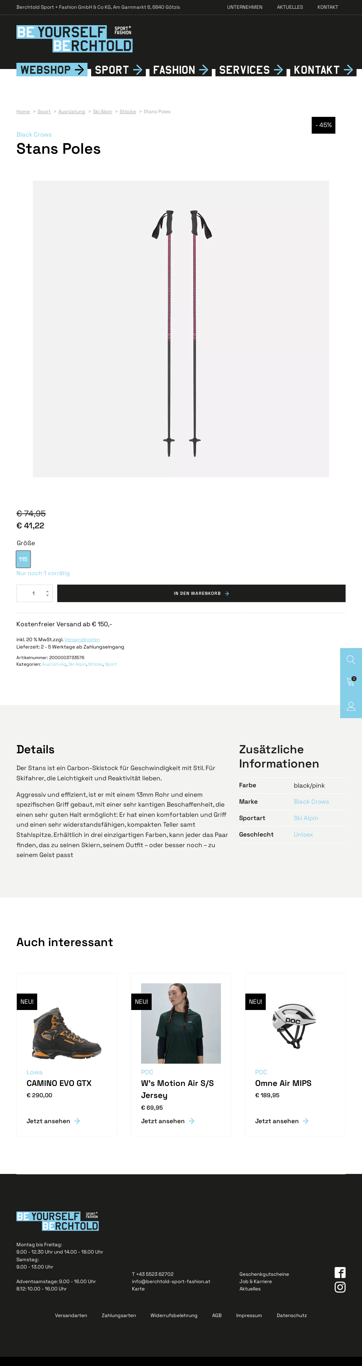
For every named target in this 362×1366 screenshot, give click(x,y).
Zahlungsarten (119, 1324)
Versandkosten (82, 648)
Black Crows (34, 143)
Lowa (35, 1081)
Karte (138, 1298)
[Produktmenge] (34, 602)
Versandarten (71, 1324)
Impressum (249, 1324)
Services (244, 78)
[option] (23, 568)
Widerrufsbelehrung (174, 1324)
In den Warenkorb (197, 602)
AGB (217, 1324)
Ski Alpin (77, 673)
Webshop (45, 78)
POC (147, 1081)
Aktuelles (290, 7)
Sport (112, 78)
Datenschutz (292, 1324)
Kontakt (328, 7)
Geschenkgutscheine (264, 1283)
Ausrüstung (54, 673)
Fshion (174, 78)
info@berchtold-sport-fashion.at (171, 1290)
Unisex (304, 843)
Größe (26, 552)
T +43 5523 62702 (153, 1283)
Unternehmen (244, 7)
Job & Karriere (256, 1290)
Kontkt (317, 78)
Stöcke (95, 673)
